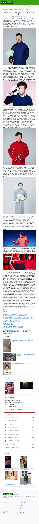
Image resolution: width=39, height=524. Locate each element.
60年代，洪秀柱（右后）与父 (11, 444)
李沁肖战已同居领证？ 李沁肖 (11, 417)
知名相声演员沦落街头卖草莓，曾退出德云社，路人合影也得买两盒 (18, 317)
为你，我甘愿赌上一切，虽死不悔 (11, 406)
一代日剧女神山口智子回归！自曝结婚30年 (13, 399)
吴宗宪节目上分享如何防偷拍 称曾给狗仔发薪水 (25, 355)
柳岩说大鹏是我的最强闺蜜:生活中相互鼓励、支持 (23, 363)
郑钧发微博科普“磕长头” (25, 484)
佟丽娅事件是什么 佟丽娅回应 (12, 447)
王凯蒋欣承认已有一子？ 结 (11, 424)
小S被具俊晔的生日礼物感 (9, 484)
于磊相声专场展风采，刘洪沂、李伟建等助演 (13, 326)
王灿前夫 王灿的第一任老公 (11, 427)
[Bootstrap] (11, 494)
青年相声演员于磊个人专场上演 (10, 320)
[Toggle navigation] (37, 2)
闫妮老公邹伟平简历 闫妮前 (11, 420)
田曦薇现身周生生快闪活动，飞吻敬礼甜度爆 (13, 409)
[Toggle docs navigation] (37, 6)
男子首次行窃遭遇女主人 (10, 397)
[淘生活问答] (7, 2)
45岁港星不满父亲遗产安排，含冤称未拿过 (13, 408)
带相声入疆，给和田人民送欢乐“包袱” (11, 321)
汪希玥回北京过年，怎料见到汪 (12, 430)
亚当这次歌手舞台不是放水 (9, 469)
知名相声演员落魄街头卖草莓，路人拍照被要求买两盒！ (15, 315)
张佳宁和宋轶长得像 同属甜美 (11, 437)
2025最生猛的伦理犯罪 (24, 395)
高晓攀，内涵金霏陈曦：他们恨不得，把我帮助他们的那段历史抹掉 (18, 318)
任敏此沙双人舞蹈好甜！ (10, 404)
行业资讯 (10, 333)
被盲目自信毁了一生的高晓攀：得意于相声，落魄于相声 (15, 314)
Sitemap (21, 508)
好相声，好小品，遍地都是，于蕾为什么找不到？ (14, 323)
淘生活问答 (8, 9)
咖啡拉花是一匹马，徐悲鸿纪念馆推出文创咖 (13, 402)
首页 (4, 9)
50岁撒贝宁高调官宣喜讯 (9, 395)
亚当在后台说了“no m (24, 469)
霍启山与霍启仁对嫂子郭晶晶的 (12, 434)
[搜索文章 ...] (14, 6)
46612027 (22, 513)
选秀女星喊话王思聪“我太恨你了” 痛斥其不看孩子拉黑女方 (23, 341)
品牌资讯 (21, 507)
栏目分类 (31, 6)
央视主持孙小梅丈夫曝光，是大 (12, 440)
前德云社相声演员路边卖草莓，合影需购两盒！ (13, 327)
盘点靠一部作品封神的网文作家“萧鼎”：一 (13, 400)
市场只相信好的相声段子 (8, 324)
